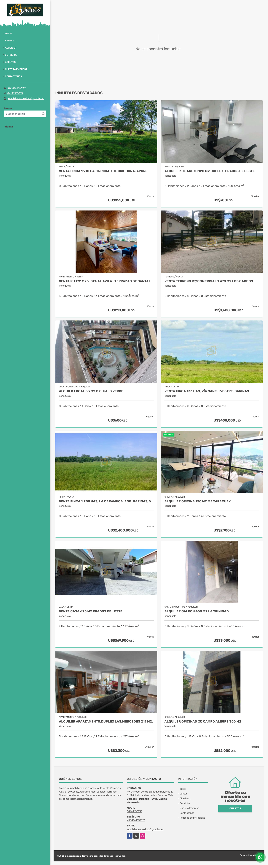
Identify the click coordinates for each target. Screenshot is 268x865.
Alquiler (10, 47)
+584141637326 (17, 88)
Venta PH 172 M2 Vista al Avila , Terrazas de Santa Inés (106, 281)
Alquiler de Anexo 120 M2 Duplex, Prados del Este (209, 171)
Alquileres (185, 798)
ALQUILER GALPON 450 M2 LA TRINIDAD (196, 611)
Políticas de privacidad (192, 817)
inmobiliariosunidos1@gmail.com (26, 98)
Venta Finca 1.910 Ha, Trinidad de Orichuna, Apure (103, 171)
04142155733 (15, 93)
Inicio (8, 33)
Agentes (10, 62)
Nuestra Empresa (16, 69)
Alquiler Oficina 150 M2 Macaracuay (197, 501)
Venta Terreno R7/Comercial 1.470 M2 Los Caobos (208, 281)
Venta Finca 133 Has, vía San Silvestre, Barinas (206, 391)
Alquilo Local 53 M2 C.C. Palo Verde (91, 391)
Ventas (9, 40)
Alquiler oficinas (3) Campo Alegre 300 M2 (202, 721)
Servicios (11, 55)
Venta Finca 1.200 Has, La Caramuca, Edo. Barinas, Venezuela (106, 501)
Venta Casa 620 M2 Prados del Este (90, 611)
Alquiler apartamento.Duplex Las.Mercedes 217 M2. (106, 721)
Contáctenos (13, 76)
